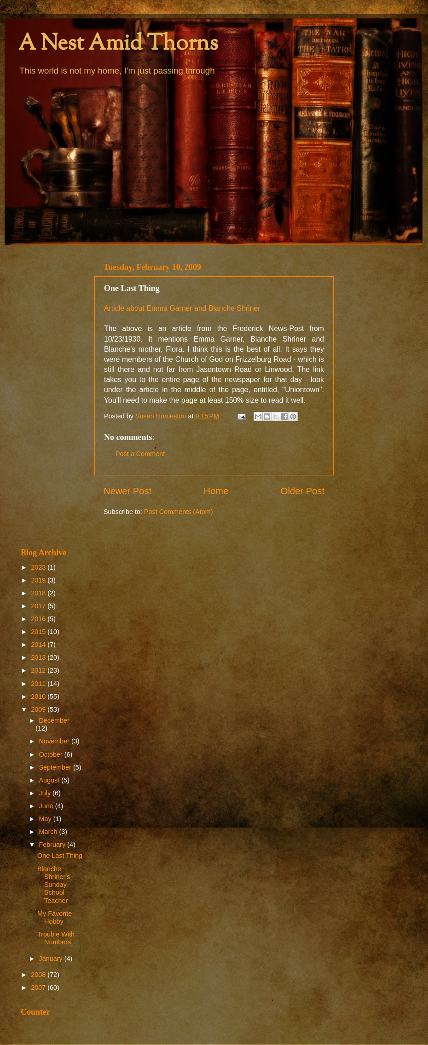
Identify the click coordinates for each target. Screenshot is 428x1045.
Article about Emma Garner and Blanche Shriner (182, 308)
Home (216, 491)
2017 (39, 606)
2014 (39, 644)
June (47, 806)
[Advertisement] (52, 396)
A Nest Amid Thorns (118, 44)
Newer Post (127, 491)
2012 (39, 670)
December (54, 720)
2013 (39, 657)
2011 (39, 683)
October (51, 754)
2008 (39, 974)
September (56, 767)
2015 (39, 631)
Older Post (302, 491)
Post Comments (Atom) (178, 511)
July (46, 793)
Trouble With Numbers (56, 938)
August (50, 780)
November (55, 741)
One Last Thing (59, 855)
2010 (39, 696)
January (51, 958)
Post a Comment (140, 453)
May (46, 818)
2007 (39, 987)
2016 (39, 618)
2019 (39, 580)
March (49, 831)
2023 (39, 567)
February (53, 844)
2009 (39, 709)
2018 (39, 593)
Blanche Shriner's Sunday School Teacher (53, 884)
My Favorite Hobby (54, 917)
